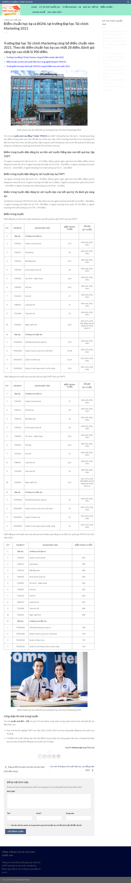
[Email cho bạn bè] (49, 756)
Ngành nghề (38, 12)
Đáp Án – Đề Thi (90, 7)
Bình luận (11, 791)
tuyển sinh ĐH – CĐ (20, 721)
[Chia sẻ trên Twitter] (44, 756)
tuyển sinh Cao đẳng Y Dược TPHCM (30, 136)
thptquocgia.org (79, 747)
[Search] (128, 2)
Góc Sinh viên (55, 12)
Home (34, 7)
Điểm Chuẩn (107, 7)
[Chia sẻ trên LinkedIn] (58, 756)
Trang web (70, 813)
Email (39, 813)
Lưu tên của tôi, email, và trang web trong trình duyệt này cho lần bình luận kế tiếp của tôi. (46, 825)
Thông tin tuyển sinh (12, 20)
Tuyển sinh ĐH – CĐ (71, 7)
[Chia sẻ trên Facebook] (40, 756)
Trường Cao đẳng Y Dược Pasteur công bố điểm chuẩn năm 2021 (35, 57)
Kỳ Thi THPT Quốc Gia (49, 7)
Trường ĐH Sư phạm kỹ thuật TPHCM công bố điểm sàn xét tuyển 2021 (38, 66)
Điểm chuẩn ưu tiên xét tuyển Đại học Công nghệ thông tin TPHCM (36, 61)
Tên (9, 813)
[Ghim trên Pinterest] (54, 756)
